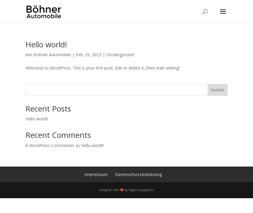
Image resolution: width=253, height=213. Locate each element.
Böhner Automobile (52, 54)
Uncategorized (120, 54)
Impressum (96, 174)
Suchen (217, 90)
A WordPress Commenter (49, 145)
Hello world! (46, 44)
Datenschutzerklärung (138, 174)
